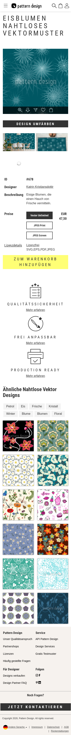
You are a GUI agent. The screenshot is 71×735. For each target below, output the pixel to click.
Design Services (45, 646)
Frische (37, 406)
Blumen (42, 413)
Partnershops (11, 646)
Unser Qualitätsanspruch (17, 639)
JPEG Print (39, 225)
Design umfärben (35, 124)
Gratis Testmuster (46, 653)
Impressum (37, 727)
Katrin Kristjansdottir (39, 186)
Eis (23, 406)
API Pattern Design (47, 639)
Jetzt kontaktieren (35, 707)
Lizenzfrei (32, 245)
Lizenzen (8, 653)
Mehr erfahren (35, 310)
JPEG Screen (39, 235)
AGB (66, 727)
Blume (26, 413)
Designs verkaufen (14, 675)
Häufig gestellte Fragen (16, 660)
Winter (10, 413)
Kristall (53, 406)
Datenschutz (53, 727)
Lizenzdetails (13, 245)
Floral (58, 413)
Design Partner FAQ (15, 682)
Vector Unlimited (39, 215)
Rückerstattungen (60, 731)
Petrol (10, 406)
